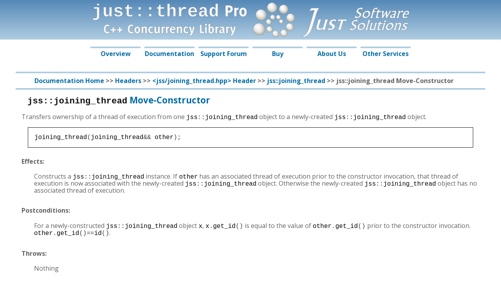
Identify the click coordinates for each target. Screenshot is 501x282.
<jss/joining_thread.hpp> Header (204, 80)
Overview (116, 53)
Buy (277, 53)
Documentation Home (69, 80)
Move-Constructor (118, 100)
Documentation (169, 53)
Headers (128, 80)
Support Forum (223, 53)
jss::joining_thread (296, 80)
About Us (331, 53)
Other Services (385, 53)
